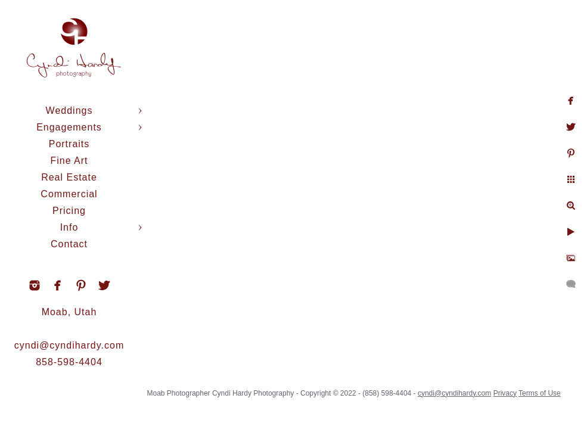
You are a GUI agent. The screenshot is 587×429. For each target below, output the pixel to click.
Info (69, 227)
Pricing (69, 211)
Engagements (69, 127)
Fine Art (69, 161)
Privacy (505, 393)
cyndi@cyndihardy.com (69, 345)
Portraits (69, 144)
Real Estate (69, 177)
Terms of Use (539, 393)
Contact (69, 244)
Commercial (69, 194)
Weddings (69, 110)
